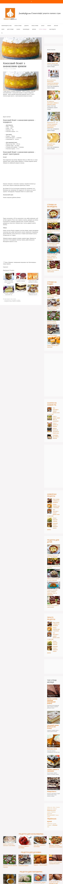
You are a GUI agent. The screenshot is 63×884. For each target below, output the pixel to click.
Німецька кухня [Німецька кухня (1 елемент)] (49, 813)
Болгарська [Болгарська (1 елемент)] (58, 807)
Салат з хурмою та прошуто (55, 425)
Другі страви (10, 29)
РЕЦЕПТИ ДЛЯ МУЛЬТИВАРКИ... (31, 834)
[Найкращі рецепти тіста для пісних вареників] (53, 214)
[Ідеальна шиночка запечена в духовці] (53, 316)
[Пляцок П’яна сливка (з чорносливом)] (53, 265)
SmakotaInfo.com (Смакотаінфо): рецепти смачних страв (39, 13)
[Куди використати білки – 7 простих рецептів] (53, 303)
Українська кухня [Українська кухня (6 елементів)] (51, 820)
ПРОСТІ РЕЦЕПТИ (51, 618)
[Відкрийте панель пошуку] (2, 33)
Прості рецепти (7, 298)
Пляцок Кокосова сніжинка (55, 519)
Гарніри (49, 25)
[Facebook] (31, 2)
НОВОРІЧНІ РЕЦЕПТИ (51, 495)
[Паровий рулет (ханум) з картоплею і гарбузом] (40, 878)
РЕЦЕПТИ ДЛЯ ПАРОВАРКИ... (31, 872)
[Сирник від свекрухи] (53, 330)
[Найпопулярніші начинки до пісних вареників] (53, 238)
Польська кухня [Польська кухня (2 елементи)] (51, 815)
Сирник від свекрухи (52, 335)
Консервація (26, 29)
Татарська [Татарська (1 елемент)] (56, 815)
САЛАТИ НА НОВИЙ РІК (52, 404)
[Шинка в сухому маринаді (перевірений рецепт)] (55, 858)
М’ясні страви (18, 25)
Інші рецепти (52, 29)
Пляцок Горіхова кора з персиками (56, 506)
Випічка (34, 29)
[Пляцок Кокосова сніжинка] (49, 519)
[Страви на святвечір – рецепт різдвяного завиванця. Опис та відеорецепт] (53, 250)
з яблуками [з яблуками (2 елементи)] (54, 825)
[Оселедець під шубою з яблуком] (49, 437)
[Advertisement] (21, 107)
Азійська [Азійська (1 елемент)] (54, 807)
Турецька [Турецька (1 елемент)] (48, 816)
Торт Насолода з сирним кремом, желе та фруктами (53, 411)
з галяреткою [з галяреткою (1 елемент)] (49, 825)
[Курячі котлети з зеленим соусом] (24, 878)
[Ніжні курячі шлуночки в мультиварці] (40, 840)
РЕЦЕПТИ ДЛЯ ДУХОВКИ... (31, 852)
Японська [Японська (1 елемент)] (54, 823)
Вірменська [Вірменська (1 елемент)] (55, 808)
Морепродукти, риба (7, 25)
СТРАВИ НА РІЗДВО (52, 283)
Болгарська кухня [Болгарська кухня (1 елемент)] (50, 808)
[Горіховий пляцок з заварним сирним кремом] (49, 525)
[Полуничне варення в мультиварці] (24, 840)
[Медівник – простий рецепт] (40, 859)
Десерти (26, 25)
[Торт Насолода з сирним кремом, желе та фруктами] (49, 409)
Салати (18, 29)
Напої (3, 29)
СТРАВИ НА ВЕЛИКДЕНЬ (52, 206)
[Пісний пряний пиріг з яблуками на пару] (55, 877)
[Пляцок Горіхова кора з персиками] (53, 341)
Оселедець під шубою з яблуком (56, 437)
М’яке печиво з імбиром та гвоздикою (56, 501)
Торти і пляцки (42, 29)
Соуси (42, 25)
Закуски (56, 25)
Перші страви (35, 25)
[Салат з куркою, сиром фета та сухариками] (49, 418)
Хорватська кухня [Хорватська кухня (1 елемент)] (50, 823)
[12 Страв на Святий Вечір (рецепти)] (53, 226)
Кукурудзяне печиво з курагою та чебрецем (12, 301)
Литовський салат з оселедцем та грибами (12, 300)
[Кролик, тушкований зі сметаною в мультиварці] (9, 839)
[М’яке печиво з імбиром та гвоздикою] (49, 501)
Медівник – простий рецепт (40, 865)
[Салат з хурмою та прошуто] (49, 425)
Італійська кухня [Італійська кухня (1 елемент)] (49, 807)
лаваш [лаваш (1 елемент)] (48, 826)
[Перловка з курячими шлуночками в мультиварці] (55, 840)
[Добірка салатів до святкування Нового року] (49, 430)
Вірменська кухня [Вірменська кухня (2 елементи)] (51, 810)
